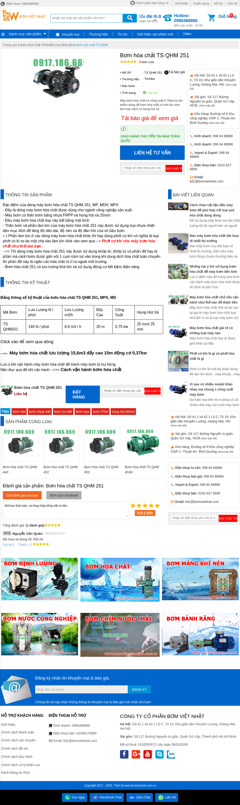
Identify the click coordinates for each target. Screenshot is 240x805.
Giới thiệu (181, 3)
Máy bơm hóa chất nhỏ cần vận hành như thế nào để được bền (214, 299)
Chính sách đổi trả (14, 748)
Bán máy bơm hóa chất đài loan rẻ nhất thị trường (214, 238)
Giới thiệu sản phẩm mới (155, 34)
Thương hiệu (98, 34)
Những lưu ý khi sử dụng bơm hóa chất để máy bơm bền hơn (213, 269)
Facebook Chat (107, 797)
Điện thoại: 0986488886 (19, 3)
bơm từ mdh (63, 412)
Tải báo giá (174, 72)
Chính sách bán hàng (150, 3)
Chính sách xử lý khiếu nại (20, 765)
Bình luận (146, 62)
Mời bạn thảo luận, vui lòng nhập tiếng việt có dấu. (66, 510)
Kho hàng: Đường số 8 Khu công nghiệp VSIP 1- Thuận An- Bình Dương (213, 118)
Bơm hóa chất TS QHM (92, 45)
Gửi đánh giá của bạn (22, 495)
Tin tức (123, 34)
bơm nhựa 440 (40, 412)
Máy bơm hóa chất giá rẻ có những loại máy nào (211, 330)
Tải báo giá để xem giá (149, 118)
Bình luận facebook (64, 495)
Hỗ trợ (218, 3)
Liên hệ (232, 3)
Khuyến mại (67, 34)
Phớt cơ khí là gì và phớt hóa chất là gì (212, 356)
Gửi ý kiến (145, 513)
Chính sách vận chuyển (18, 740)
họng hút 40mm (123, 412)
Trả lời (7, 545)
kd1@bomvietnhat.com (206, 181)
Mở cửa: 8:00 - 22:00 (190, 20)
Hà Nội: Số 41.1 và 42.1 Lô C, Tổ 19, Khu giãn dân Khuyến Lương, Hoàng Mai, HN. (213, 81)
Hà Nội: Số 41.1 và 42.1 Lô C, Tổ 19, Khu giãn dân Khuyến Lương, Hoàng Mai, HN (203, 421)
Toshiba (149, 78)
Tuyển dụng (201, 3)
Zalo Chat (139, 797)
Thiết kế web (122, 785)
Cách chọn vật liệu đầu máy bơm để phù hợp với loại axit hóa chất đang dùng (212, 210)
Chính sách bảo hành (16, 757)
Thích (20, 545)
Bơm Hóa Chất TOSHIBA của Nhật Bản (47, 45)
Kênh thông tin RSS (15, 773)
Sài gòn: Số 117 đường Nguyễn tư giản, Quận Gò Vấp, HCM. (212, 101)
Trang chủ (10, 45)
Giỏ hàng (227, 16)
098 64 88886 (223, 136)
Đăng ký (139, 689)
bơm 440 (19, 412)
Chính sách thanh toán (17, 732)
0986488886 (81, 725)
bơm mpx (83, 412)
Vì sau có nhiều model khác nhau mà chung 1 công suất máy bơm (211, 389)
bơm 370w (100, 412)
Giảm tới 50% (150, 18)
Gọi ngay (74, 797)
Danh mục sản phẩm (25, 34)
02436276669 (86, 733)
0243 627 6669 (209, 493)
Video (187, 34)
